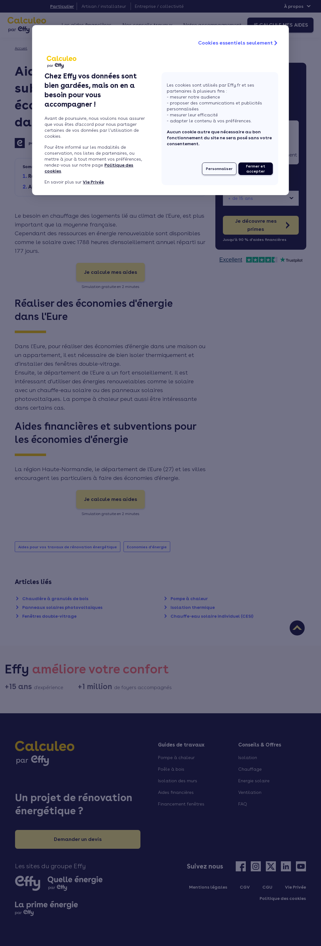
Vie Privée (93, 181)
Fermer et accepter (255, 168)
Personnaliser (219, 169)
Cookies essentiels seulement (238, 43)
